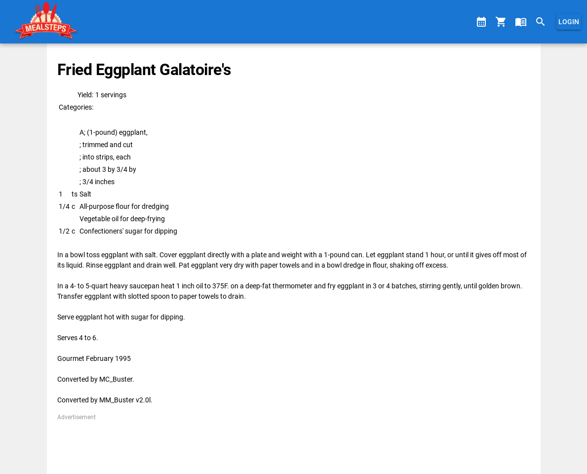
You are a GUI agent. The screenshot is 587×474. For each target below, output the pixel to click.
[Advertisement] (293, 444)
